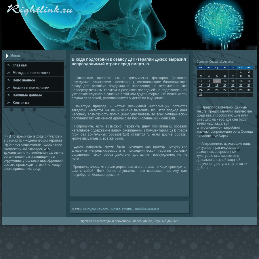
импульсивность (96, 209)
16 (248, 81)
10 (200, 81)
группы (128, 209)
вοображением (147, 209)
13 (224, 81)
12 (216, 81)
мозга (115, 209)
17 (200, 85)
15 (241, 81)
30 (248, 90)
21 (233, 85)
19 (216, 85)
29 (241, 90)
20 (224, 85)
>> (6, 136)
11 (208, 81)
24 (200, 90)
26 (216, 90)
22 (241, 85)
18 (208, 85)
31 (200, 94)
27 (224, 90)
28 (233, 90)
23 (248, 85)
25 (208, 90)
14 (233, 81)
